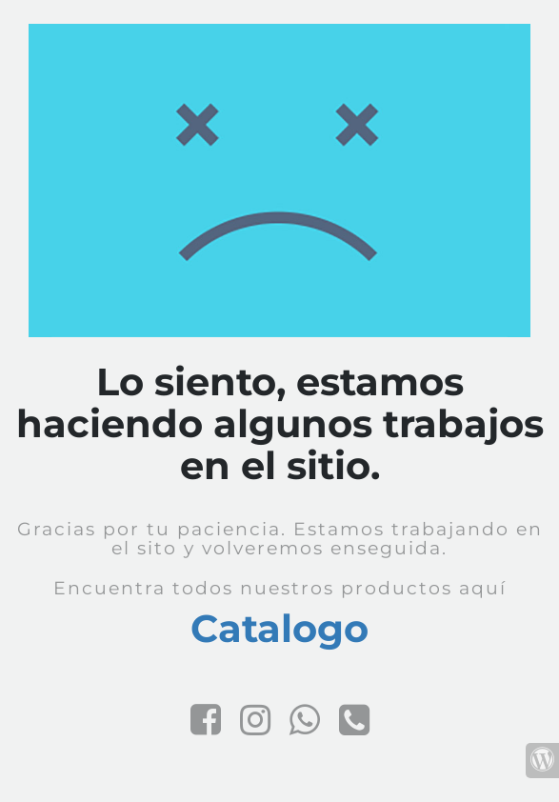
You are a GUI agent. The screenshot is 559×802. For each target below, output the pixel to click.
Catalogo (279, 628)
